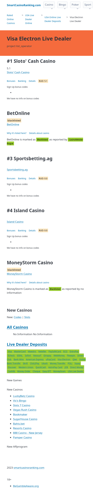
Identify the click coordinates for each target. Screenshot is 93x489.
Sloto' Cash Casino (18, 72)
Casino (49, 4)
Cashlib (12, 371)
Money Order (24, 371)
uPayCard (51, 359)
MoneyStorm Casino (19, 274)
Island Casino (15, 221)
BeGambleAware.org (26, 486)
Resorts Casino (22, 428)
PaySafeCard (55, 351)
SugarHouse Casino (25, 419)
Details (32, 80)
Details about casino (39, 133)
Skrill (25, 363)
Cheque (37, 371)
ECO (65, 351)
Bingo (62, 4)
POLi (70, 363)
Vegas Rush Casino (24, 410)
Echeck (11, 355)
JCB (66, 367)
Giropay (47, 355)
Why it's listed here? (16, 133)
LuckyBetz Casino (24, 396)
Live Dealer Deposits (27, 344)
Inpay (77, 363)
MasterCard (20, 351)
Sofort (28, 355)
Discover (12, 367)
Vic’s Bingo (19, 400)
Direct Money (76, 367)
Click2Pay (35, 363)
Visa (10, 351)
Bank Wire (19, 359)
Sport (87, 4)
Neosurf (37, 355)
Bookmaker (20, 414)
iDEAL (20, 355)
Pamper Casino (22, 437)
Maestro (32, 351)
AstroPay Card (55, 367)
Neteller (42, 351)
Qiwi (74, 359)
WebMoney (59, 355)
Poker (75, 4)
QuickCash (41, 367)
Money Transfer (58, 363)
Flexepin (71, 355)
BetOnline (13, 124)
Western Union (26, 367)
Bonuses (11, 80)
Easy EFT (47, 371)
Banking (22, 80)
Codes (17, 317)
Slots (27, 317)
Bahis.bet (19, 423)
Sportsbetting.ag (17, 169)
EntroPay (74, 351)
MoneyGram (59, 371)
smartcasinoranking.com (29, 467)
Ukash (45, 363)
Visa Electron (64, 359)
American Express (35, 359)
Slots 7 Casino (21, 405)
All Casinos (17, 327)
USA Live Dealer (75, 371)
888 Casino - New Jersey (27, 433)
